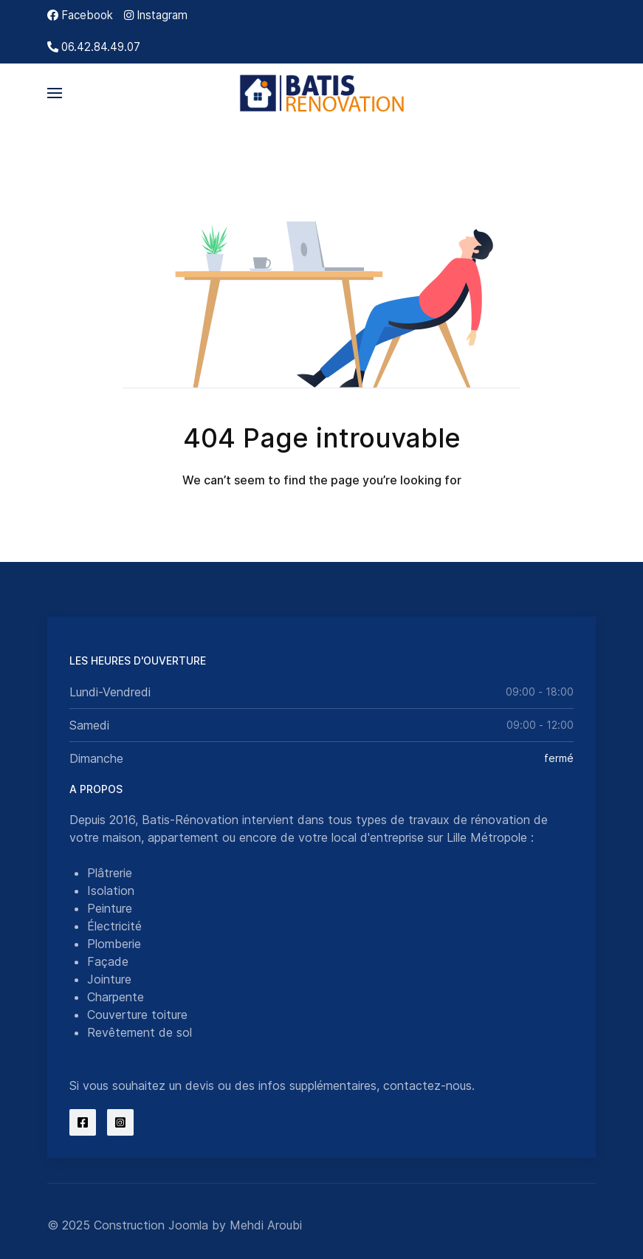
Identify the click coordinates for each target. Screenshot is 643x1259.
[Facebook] (80, 15)
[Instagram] (156, 15)
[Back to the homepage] (321, 93)
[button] (54, 93)
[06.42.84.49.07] (93, 47)
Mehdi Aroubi (266, 1225)
